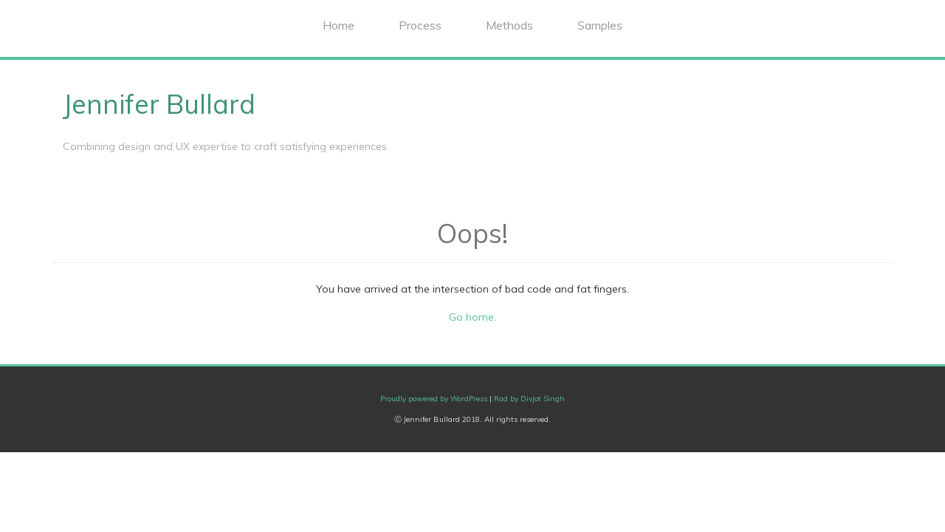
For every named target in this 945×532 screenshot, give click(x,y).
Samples (599, 25)
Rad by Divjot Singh (529, 398)
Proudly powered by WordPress (433, 398)
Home (338, 25)
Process (420, 25)
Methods (509, 25)
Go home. (472, 317)
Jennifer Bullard (159, 103)
